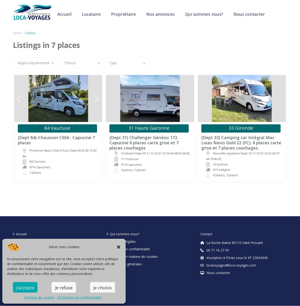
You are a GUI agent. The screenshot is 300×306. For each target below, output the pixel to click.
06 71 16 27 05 (217, 250)
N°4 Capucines (40, 167)
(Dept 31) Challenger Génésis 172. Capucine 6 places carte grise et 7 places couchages (144, 140)
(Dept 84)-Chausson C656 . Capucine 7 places (56, 140)
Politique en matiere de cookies (134, 256)
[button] (118, 247)
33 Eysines (220, 164)
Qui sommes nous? (204, 14)
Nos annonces (160, 14)
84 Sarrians (38, 161)
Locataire (91, 14)
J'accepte (25, 287)
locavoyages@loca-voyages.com (231, 265)
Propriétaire (123, 14)
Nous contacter (249, 14)
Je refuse (64, 287)
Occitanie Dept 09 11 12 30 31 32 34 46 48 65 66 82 (155, 153)
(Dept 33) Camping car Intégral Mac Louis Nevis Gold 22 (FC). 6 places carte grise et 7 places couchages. (241, 140)
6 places (127, 170)
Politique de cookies (39, 297)
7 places (35, 172)
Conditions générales (126, 264)
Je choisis (102, 287)
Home (17, 33)
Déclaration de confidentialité (79, 297)
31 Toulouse (130, 159)
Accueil (64, 14)
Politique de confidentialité (130, 249)
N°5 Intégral (221, 170)
